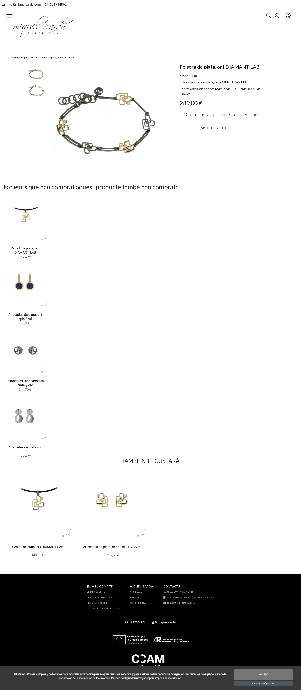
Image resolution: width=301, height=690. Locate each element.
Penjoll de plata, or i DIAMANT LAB (25, 250)
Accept (263, 674)
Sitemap (135, 597)
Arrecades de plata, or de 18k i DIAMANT (113, 547)
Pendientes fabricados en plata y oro (25, 383)
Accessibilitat (138, 603)
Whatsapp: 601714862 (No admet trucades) (191, 597)
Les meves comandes (100, 597)
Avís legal (136, 592)
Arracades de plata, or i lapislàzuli (25, 316)
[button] (9, 16)
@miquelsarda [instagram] (163, 622)
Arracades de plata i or (25, 447)
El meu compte (96, 592)
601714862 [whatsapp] (53, 4)
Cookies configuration (263, 683)
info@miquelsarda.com (20, 4)
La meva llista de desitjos (103, 608)
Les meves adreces (98, 603)
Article (184, 76)
